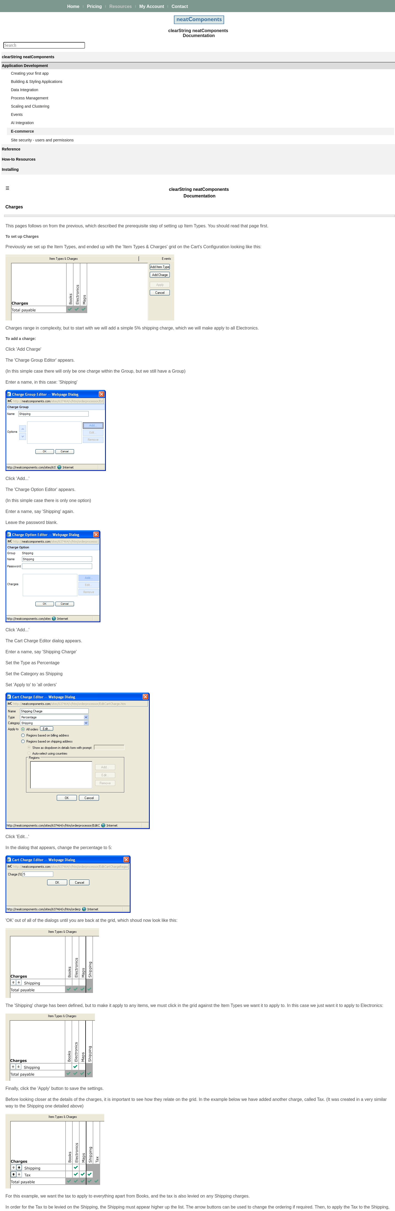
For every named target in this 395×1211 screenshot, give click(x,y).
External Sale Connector (37, 552)
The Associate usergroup (37, 430)
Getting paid (26, 227)
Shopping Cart (28, 318)
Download (20, 675)
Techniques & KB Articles (33, 629)
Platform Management (30, 77)
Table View (25, 281)
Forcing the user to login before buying (48, 205)
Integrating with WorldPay (38, 528)
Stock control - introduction (38, 390)
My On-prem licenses (30, 667)
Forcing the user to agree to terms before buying (45, 216)
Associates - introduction (37, 423)
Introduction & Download (37, 259)
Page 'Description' (31, 311)
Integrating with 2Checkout (38, 536)
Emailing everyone (31, 242)
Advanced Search (27, 644)
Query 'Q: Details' (31, 288)
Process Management (30, 115)
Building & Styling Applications (37, 100)
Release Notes (24, 682)
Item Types (25, 358)
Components (22, 592)
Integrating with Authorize (37, 491)
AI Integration (23, 137)
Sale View (24, 296)
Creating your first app (30, 92)
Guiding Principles (27, 637)
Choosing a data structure (38, 183)
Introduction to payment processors (46, 484)
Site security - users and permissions (43, 576)
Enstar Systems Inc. (195, 1203)
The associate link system (38, 445)
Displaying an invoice (34, 235)
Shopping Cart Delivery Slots (40, 373)
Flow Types (25, 335)
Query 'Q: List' (28, 274)
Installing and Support (30, 660)
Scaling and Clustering (31, 122)
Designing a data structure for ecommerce (41, 464)
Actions (18, 599)
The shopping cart (31, 198)
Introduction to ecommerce (38, 152)
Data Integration (25, 107)
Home (73, 6)
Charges (23, 366)
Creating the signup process (40, 438)
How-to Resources (27, 622)
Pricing (94, 6)
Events (17, 129)
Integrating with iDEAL (35, 498)
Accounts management (35, 452)
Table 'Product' (28, 266)
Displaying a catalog (33, 176)
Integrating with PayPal (35, 506)
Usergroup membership (36, 406)
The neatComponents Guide (36, 69)
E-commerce (22, 144)
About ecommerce (31, 168)
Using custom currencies (37, 569)
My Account (151, 6)
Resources (120, 6)
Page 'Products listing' (34, 303)
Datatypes (20, 606)
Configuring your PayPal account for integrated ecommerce (46, 517)
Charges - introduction (35, 351)
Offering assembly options (38, 190)
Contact (179, 6)
